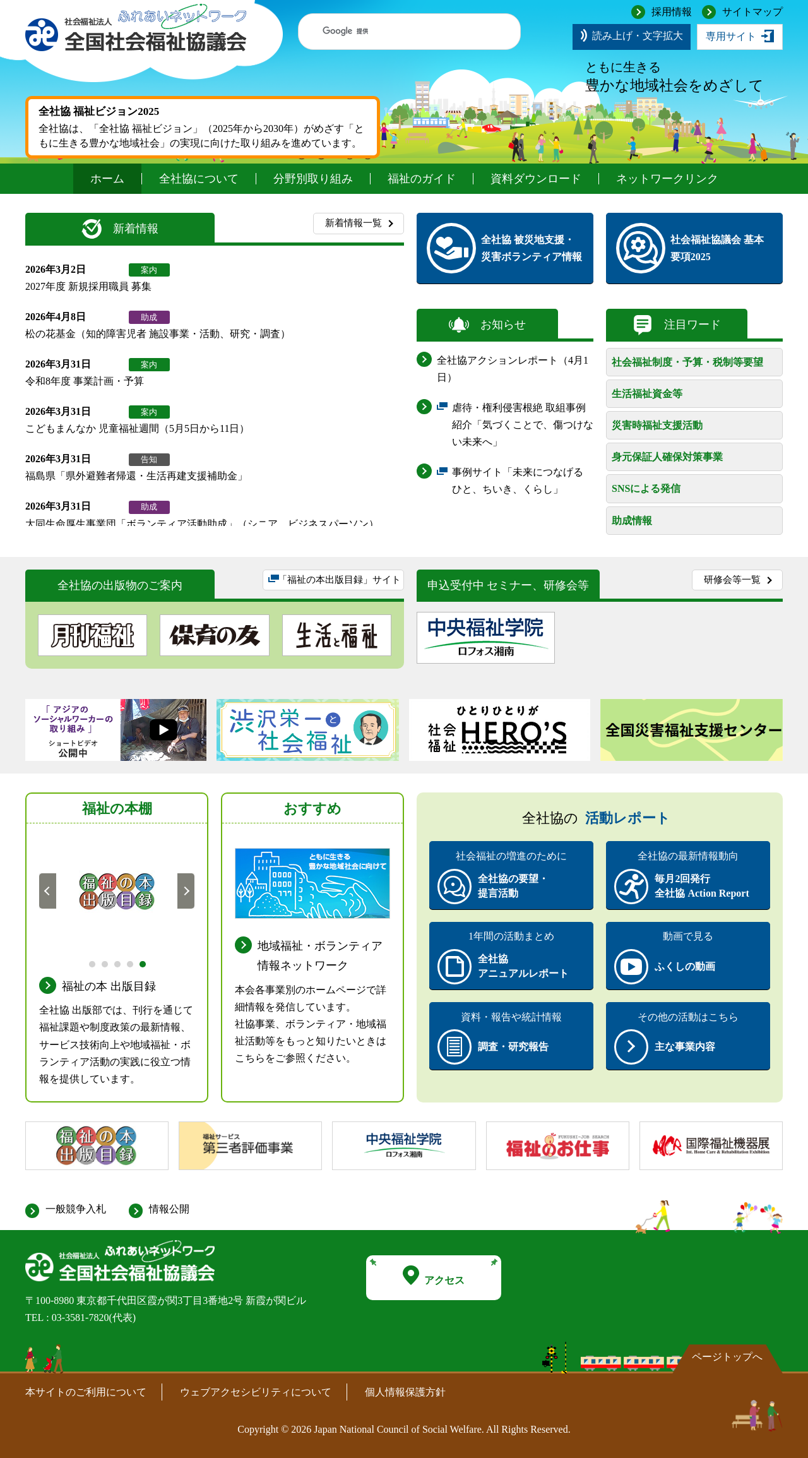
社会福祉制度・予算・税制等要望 (687, 362)
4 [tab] (129, 963)
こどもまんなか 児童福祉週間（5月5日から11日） (137, 428)
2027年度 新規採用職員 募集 (88, 286)
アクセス (434, 1275)
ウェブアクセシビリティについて (255, 1392)
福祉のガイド (422, 178)
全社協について (199, 178)
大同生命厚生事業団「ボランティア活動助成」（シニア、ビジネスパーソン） (202, 523)
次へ (186, 890)
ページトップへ (727, 1356)
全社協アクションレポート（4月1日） (512, 369)
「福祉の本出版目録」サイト (339, 583)
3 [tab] (116, 963)
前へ (48, 890)
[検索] (397, 31)
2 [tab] (104, 963)
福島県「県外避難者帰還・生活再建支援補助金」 (136, 475)
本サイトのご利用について (85, 1392)
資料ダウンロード (535, 178)
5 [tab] (142, 963)
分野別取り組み (313, 178)
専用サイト (731, 36)
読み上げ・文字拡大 (637, 35)
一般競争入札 (75, 1209)
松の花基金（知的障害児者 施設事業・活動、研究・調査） (157, 333)
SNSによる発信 (646, 488)
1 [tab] (91, 963)
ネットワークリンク (667, 178)
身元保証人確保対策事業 (667, 456)
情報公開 (169, 1209)
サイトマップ (752, 11)
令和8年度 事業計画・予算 (84, 381)
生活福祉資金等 (647, 393)
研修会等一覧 (732, 580)
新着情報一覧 (353, 223)
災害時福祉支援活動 (657, 425)
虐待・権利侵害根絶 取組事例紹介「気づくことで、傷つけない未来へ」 (522, 426)
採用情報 (671, 11)
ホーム (107, 178)
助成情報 (632, 520)
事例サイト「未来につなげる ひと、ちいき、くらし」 (522, 482)
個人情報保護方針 (405, 1392)
